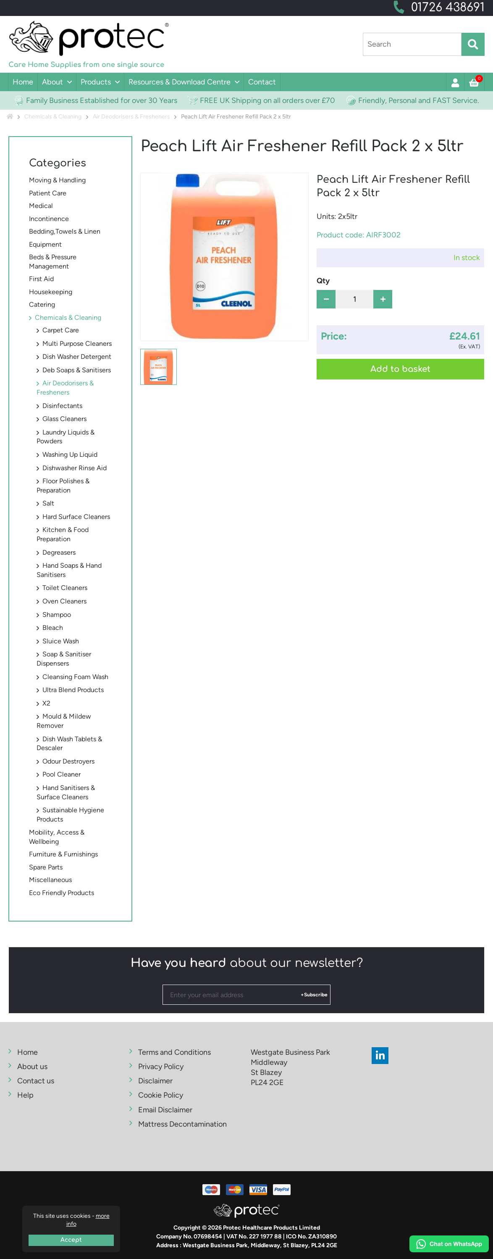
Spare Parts (46, 867)
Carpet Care (60, 330)
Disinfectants (62, 406)
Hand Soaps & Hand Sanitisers (69, 570)
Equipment (45, 244)
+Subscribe (314, 995)
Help (25, 1095)
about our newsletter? (247, 963)
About (52, 82)
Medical (41, 206)
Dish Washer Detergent (76, 357)
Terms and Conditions (174, 1052)
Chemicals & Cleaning (68, 317)
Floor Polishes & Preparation (63, 485)
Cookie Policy (160, 1095)
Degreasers (59, 552)
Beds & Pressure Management (52, 261)
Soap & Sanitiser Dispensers (64, 658)
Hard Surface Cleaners (76, 517)
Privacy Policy (161, 1066)
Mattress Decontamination (182, 1124)
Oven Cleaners (64, 601)
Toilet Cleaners (64, 588)
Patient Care (47, 193)
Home (23, 82)
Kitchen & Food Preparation (63, 534)
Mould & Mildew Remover (64, 721)
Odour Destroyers (68, 761)
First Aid (41, 279)
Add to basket (400, 369)
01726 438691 (448, 7)
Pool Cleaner (61, 774)
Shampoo (56, 615)
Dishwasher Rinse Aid (74, 468)
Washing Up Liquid (69, 454)
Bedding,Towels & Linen (64, 231)
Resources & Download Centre (179, 82)
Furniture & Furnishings (63, 854)
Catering (42, 304)
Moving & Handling (57, 180)
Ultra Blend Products (73, 690)
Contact (262, 82)
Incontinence (49, 219)
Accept (71, 1240)
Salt (48, 503)
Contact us (35, 1080)
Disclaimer (155, 1080)
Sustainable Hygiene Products (70, 814)
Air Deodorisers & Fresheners (65, 387)
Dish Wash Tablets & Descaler (69, 743)
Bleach (52, 628)
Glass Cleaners (64, 419)
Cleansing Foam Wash (75, 677)
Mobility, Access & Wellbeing (56, 836)
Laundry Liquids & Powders (65, 436)
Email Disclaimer (165, 1109)
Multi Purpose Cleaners (77, 344)
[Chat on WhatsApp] (449, 1245)
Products (96, 82)
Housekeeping (50, 292)
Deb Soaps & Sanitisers (76, 370)
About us (32, 1066)
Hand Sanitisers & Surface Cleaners (66, 792)
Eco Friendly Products (61, 893)
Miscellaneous (50, 880)
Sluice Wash (60, 641)
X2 (46, 703)
